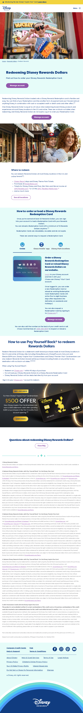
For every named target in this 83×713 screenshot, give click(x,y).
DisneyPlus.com (55, 478)
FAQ (31, 648)
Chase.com (51, 313)
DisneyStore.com (31, 184)
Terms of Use (48, 658)
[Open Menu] (77, 8)
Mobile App (53, 189)
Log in (47, 274)
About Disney (12, 658)
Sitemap (50, 670)
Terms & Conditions (38, 651)
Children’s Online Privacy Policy (34, 662)
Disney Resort (19, 181)
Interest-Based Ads (40, 666)
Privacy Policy (12, 662)
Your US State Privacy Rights (18, 666)
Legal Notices (63, 658)
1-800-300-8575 (42, 329)
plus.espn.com (73, 478)
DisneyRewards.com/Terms (10, 467)
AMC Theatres (42, 189)
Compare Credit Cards (16, 648)
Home (4, 61)
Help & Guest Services (30, 658)
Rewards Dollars (12, 61)
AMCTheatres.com (21, 189)
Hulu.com (63, 478)
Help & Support (13, 651)
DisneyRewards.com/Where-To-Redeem (17, 521)
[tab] (22, 247)
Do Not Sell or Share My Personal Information (25, 670)
